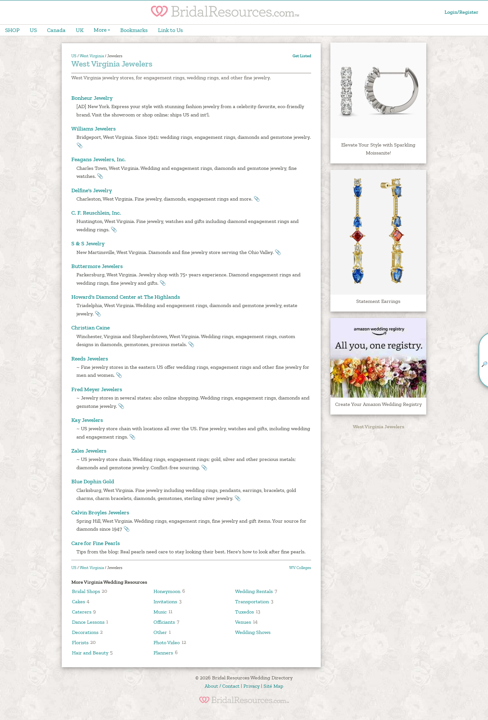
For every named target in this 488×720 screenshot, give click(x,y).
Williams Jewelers (93, 128)
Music (160, 611)
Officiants (164, 622)
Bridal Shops (86, 591)
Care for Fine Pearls (95, 543)
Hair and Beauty (90, 652)
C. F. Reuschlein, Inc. (96, 212)
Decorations (85, 632)
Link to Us (170, 30)
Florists (80, 642)
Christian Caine (90, 327)
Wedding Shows (253, 632)
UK (79, 30)
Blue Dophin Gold (92, 481)
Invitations (165, 601)
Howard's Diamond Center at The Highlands (125, 296)
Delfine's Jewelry (91, 190)
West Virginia (92, 55)
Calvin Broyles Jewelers (100, 512)
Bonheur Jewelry (92, 97)
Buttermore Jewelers (97, 266)
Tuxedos (244, 611)
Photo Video (166, 642)
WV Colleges (300, 567)
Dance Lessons (88, 622)
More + (102, 29)
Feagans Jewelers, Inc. (98, 159)
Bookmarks (134, 30)
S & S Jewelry (88, 243)
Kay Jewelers (87, 419)
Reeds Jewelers (89, 358)
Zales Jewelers (88, 450)
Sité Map (273, 686)
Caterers (81, 611)
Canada (56, 30)
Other (160, 632)
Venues (243, 622)
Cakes (78, 601)
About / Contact (222, 686)
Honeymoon (166, 591)
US (33, 30)
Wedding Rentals (254, 591)
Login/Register (461, 12)
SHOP (12, 30)
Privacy (251, 686)
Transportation (252, 601)
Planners (163, 652)
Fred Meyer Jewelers (96, 389)
